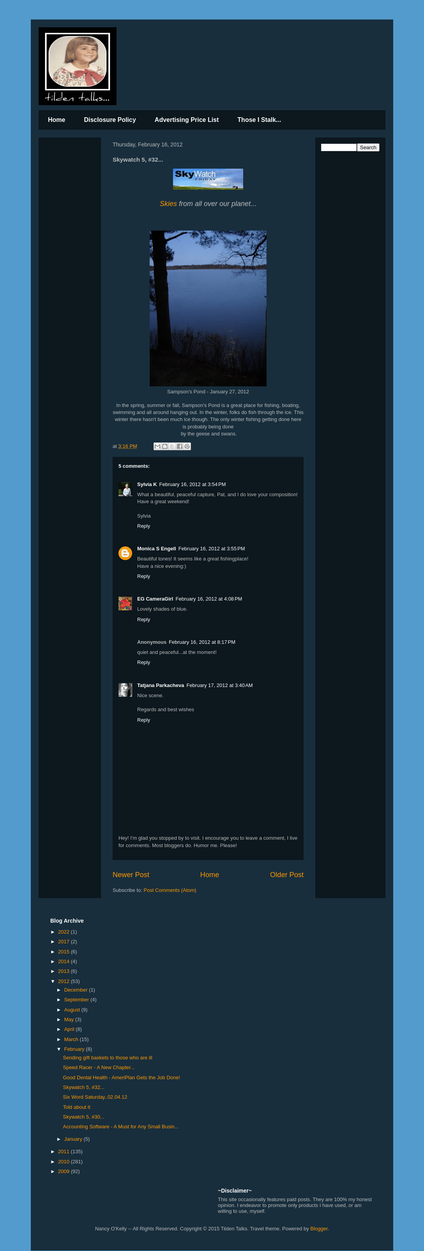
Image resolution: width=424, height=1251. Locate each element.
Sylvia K (147, 484)
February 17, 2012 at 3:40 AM (219, 685)
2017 (64, 941)
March (72, 1039)
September (77, 1000)
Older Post (287, 875)
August (72, 1010)
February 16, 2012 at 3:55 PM (211, 548)
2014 (64, 961)
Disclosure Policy (110, 119)
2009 (64, 1171)
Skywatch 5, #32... (83, 1087)
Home (56, 119)
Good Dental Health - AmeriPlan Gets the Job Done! (121, 1077)
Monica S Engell (156, 548)
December (76, 990)
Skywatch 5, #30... (83, 1117)
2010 (64, 1162)
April (70, 1029)
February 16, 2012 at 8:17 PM (202, 642)
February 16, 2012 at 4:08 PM (209, 599)
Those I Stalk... (259, 119)
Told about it (76, 1107)
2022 (64, 932)
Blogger (318, 1229)
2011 (64, 1151)
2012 (64, 981)
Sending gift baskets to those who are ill (107, 1058)
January (74, 1139)
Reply (143, 526)
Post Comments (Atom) (170, 890)
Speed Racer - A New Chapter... (98, 1067)
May (69, 1019)
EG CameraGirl (155, 599)
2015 (64, 952)
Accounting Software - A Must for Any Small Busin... (120, 1126)
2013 (64, 971)
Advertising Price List (187, 119)
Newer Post (131, 875)
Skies (168, 204)
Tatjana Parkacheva (160, 685)
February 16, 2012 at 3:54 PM (192, 484)
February (75, 1049)
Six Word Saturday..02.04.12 (95, 1097)
